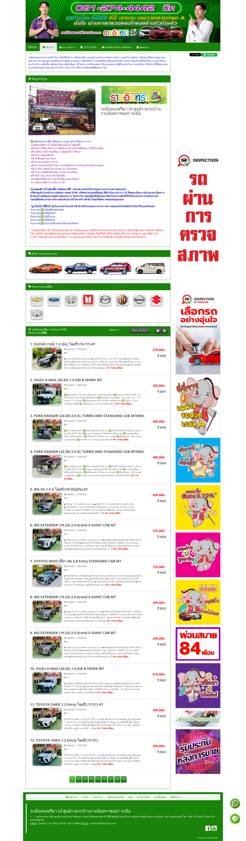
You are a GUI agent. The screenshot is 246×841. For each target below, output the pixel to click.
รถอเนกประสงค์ (115, 797)
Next (91, 110)
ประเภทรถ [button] (67, 47)
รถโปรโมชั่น (88, 47)
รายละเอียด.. (115, 367)
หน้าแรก (48, 47)
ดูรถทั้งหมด (160, 797)
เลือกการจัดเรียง (140, 330)
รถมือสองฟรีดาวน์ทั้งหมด (116, 47)
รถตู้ (129, 797)
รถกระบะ (97, 797)
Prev (33, 110)
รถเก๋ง (84, 797)
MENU (32, 47)
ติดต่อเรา (142, 47)
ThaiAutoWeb (212, 838)
